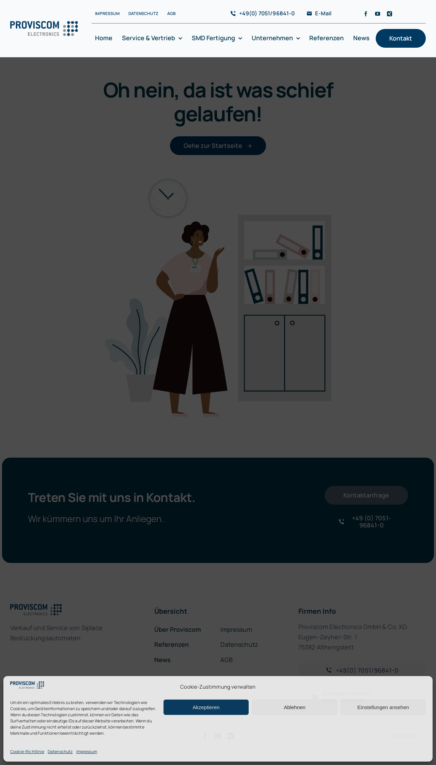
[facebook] (365, 13)
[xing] (389, 13)
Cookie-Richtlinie (27, 751)
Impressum (86, 751)
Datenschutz (60, 751)
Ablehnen (294, 707)
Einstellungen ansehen (383, 707)
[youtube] (377, 13)
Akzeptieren (205, 707)
